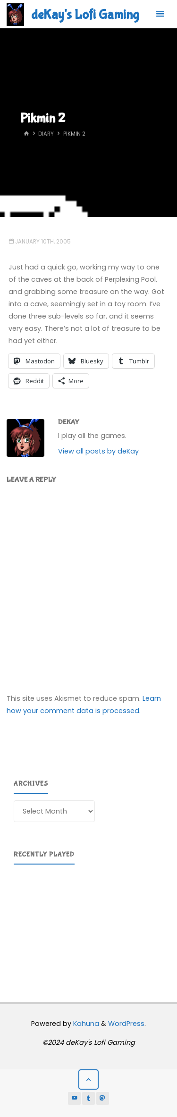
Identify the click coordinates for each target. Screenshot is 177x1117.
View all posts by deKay (98, 451)
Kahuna (85, 1023)
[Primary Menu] (160, 14)
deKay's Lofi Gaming (85, 15)
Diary (46, 134)
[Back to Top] (88, 1079)
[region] (88, 921)
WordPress (126, 1023)
